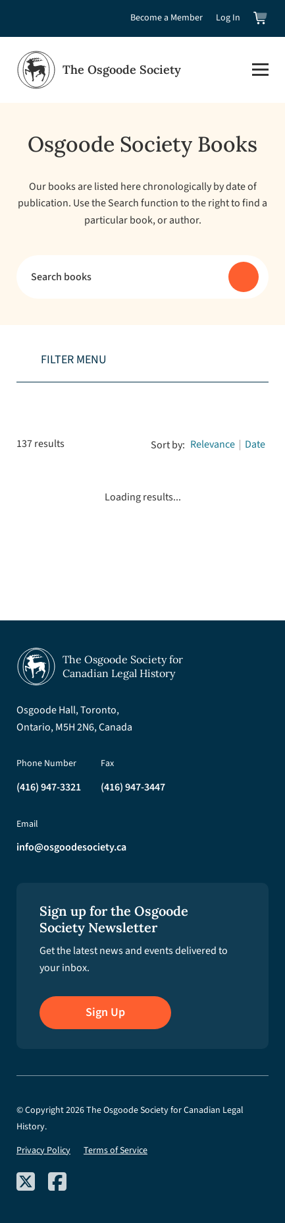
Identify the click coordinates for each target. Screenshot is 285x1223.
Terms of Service (115, 1150)
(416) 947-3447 (133, 787)
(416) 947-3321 (48, 787)
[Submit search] (243, 277)
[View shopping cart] (261, 18)
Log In (228, 17)
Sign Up (105, 1012)
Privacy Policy (43, 1150)
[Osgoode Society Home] (98, 70)
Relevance (212, 444)
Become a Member (166, 17)
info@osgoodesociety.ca (71, 847)
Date (255, 444)
